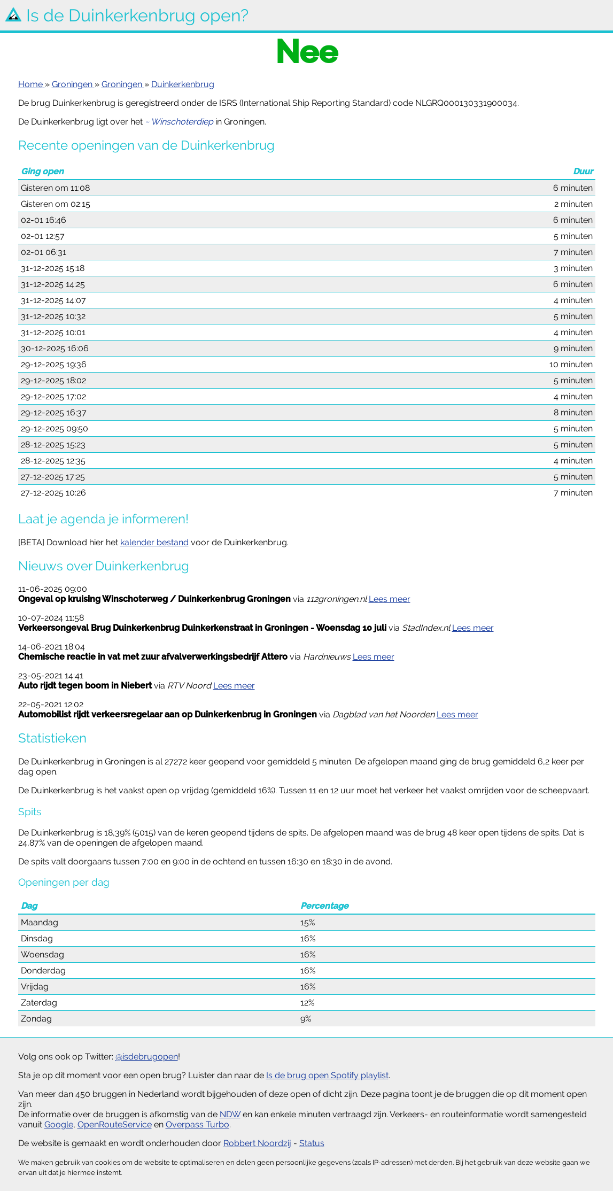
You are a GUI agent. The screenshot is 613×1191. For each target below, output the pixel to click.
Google (58, 1124)
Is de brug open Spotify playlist (327, 1075)
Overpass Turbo (197, 1124)
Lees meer (389, 599)
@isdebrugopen (146, 1056)
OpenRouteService (114, 1124)
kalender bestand (154, 542)
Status (311, 1143)
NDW (230, 1114)
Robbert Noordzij (257, 1143)
